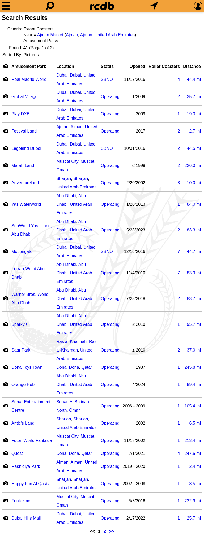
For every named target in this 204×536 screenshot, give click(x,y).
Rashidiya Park (25, 466)
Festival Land (24, 131)
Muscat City (67, 161)
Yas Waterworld (26, 204)
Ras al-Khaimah (71, 341)
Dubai (61, 75)
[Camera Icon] (5, 79)
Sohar (61, 401)
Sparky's (19, 324)
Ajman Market (50, 35)
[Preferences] (198, 6)
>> (111, 531)
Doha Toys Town (26, 367)
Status (107, 66)
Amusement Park (28, 66)
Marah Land (22, 165)
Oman (62, 170)
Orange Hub (23, 384)
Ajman (72, 35)
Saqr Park (20, 350)
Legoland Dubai (26, 148)
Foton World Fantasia (31, 440)
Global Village (24, 96)
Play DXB (20, 114)
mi (194, 79)
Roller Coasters (164, 66)
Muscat (88, 161)
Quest (17, 453)
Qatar (87, 367)
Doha (61, 367)
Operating (110, 96)
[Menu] (6, 6)
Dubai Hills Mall (26, 518)
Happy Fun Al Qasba (31, 483)
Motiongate (21, 251)
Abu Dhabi (66, 196)
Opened (137, 66)
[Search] (50, 6)
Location (65, 66)
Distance (192, 66)
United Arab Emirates (115, 35)
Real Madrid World (28, 79)
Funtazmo (20, 501)
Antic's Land (23, 423)
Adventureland (25, 183)
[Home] (102, 6)
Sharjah (63, 178)
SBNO (107, 79)
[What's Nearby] (154, 6)
